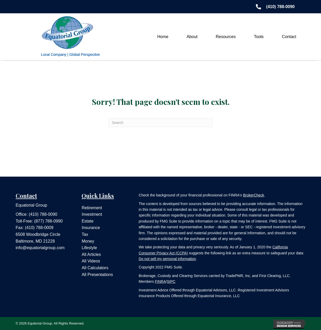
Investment (92, 214)
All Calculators (95, 268)
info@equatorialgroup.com (40, 247)
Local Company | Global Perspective (70, 54)
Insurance (91, 227)
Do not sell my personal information (167, 259)
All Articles (91, 254)
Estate (87, 221)
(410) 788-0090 (43, 214)
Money (88, 241)
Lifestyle (89, 247)
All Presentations (97, 274)
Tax (85, 234)
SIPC (171, 281)
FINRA (160, 281)
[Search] (160, 122)
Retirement (92, 208)
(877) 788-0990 (48, 221)
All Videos (91, 261)
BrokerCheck (253, 195)
